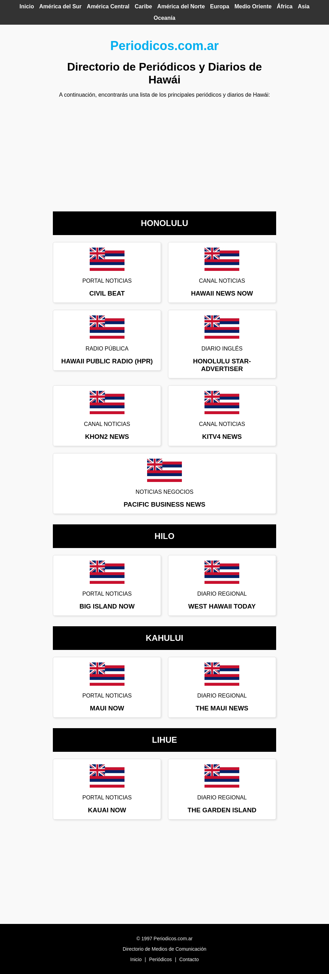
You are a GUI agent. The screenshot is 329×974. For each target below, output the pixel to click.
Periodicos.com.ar (164, 46)
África (284, 6)
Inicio (26, 6)
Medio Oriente (253, 6)
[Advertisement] (164, 152)
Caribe (143, 6)
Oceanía (164, 18)
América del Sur (60, 6)
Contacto (189, 959)
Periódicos (160, 959)
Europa (219, 6)
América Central (108, 6)
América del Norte (181, 6)
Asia (304, 6)
